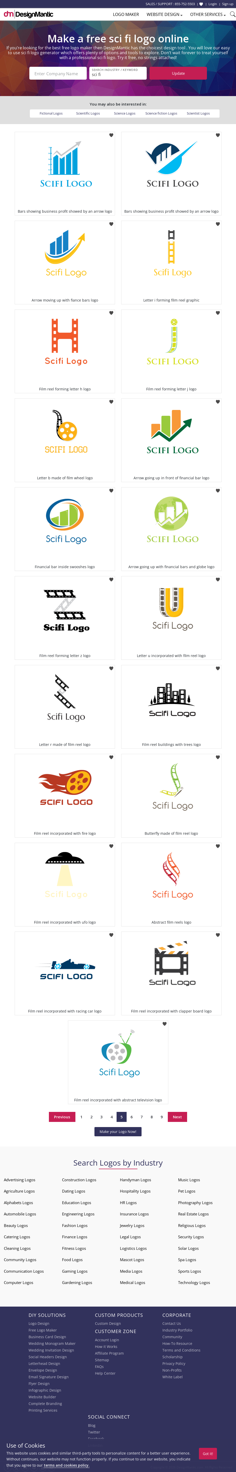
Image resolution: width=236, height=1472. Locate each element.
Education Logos (76, 1201)
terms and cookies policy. (67, 1465)
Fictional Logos (51, 112)
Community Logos (20, 1258)
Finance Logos (74, 1235)
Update (178, 73)
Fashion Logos (75, 1224)
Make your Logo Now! (118, 1130)
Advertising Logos (19, 1178)
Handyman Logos (135, 1178)
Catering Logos (17, 1235)
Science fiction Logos (161, 112)
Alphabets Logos (18, 1201)
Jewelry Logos (132, 1224)
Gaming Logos (75, 1270)
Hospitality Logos (135, 1190)
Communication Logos (24, 1270)
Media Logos (131, 1270)
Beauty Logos (16, 1224)
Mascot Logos (132, 1258)
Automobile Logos (20, 1212)
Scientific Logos (88, 112)
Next (177, 1115)
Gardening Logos (77, 1281)
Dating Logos (73, 1190)
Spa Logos (187, 1258)
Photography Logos (195, 1201)
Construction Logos (79, 1178)
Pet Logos (186, 1190)
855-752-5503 (185, 4)
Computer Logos (18, 1281)
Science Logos (124, 112)
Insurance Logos (134, 1212)
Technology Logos (194, 1281)
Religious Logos (192, 1224)
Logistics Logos (133, 1247)
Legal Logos (130, 1235)
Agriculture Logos (19, 1190)
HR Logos (128, 1201)
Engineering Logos (78, 1212)
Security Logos (191, 1235)
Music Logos (189, 1178)
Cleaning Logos (17, 1247)
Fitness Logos (74, 1247)
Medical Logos (132, 1281)
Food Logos (72, 1258)
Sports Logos (189, 1270)
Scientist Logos (198, 112)
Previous (62, 1115)
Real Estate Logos (193, 1212)
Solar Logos (188, 1247)
